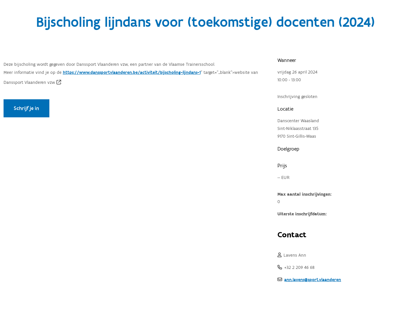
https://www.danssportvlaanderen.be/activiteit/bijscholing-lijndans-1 (132, 72)
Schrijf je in (26, 108)
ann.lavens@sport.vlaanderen (312, 280)
